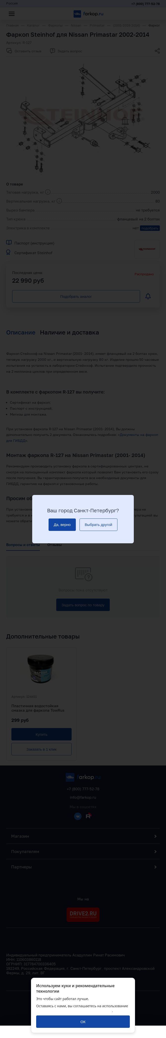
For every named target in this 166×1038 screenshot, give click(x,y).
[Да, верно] (62, 525)
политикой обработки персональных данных (74, 1010)
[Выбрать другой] (98, 525)
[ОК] (83, 1021)
